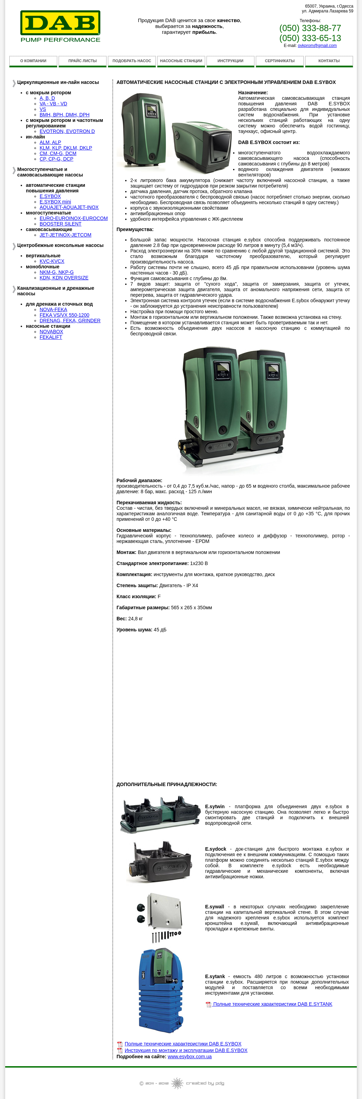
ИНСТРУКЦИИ (230, 61)
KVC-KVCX (52, 261)
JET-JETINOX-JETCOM (65, 235)
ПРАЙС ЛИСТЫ (83, 61)
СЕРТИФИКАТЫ (280, 61)
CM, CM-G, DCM (58, 153)
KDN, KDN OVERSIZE (64, 277)
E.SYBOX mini (55, 201)
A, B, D (47, 98)
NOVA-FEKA (53, 309)
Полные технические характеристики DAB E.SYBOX (183, 1044)
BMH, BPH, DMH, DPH (65, 114)
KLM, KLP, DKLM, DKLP (66, 148)
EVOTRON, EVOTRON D (67, 131)
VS (43, 109)
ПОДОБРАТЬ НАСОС (132, 61)
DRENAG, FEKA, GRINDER (70, 320)
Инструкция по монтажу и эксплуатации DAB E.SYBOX (186, 1050)
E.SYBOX (50, 196)
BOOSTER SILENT (60, 224)
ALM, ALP (50, 142)
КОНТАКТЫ (329, 61)
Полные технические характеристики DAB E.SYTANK (272, 1004)
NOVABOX (51, 331)
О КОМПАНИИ (33, 61)
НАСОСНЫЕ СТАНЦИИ (181, 61)
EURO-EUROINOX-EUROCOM (74, 218)
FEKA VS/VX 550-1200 (64, 315)
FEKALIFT (51, 337)
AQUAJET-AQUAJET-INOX (69, 207)
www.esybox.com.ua (190, 1056)
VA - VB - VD (53, 103)
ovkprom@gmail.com (317, 45)
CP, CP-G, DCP (56, 159)
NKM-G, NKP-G (57, 272)
